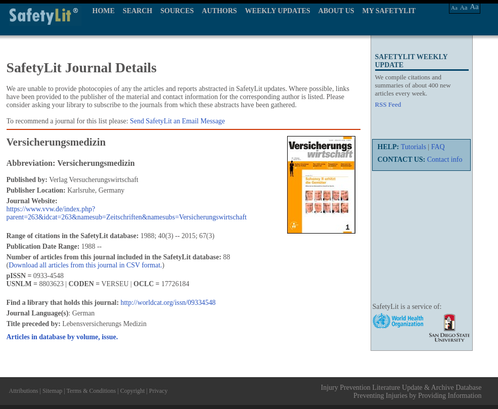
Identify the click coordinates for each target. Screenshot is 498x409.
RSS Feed (388, 104)
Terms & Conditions (91, 390)
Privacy (158, 390)
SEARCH (137, 11)
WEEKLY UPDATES (277, 11)
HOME (104, 11)
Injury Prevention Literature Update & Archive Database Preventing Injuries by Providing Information (401, 391)
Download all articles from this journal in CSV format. (85, 265)
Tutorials (413, 147)
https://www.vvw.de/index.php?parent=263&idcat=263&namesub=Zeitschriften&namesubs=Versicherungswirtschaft (127, 213)
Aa (454, 8)
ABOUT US (336, 11)
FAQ (438, 147)
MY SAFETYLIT (389, 11)
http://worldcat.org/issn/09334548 (168, 302)
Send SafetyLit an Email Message (177, 121)
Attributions (23, 390)
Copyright (132, 390)
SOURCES (177, 11)
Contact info (445, 159)
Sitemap (52, 390)
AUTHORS (219, 11)
